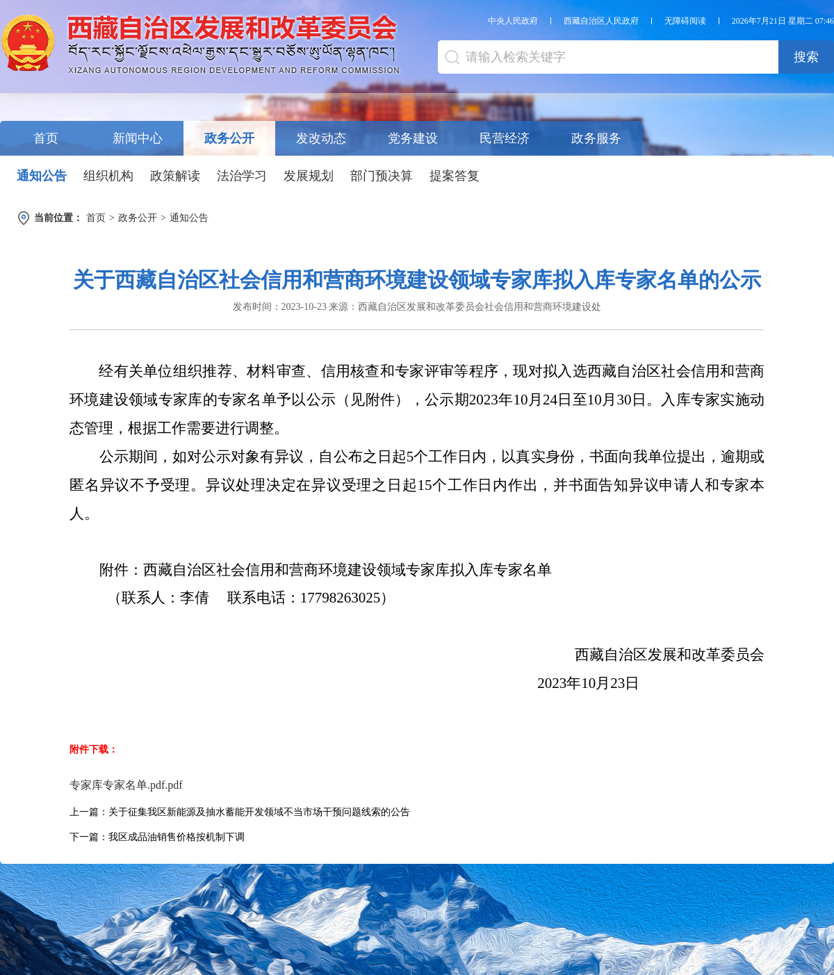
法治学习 (242, 176)
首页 (45, 138)
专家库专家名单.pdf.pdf (126, 785)
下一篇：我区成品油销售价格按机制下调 (157, 837)
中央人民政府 (513, 21)
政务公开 (229, 138)
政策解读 (175, 176)
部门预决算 (381, 176)
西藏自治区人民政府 (601, 21)
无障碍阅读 (685, 21)
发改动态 (321, 138)
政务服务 (596, 138)
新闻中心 (138, 138)
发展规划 (309, 176)
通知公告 (42, 176)
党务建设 (413, 138)
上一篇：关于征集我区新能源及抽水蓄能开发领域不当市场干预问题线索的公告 (240, 812)
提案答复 (455, 176)
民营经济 (505, 138)
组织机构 (108, 176)
